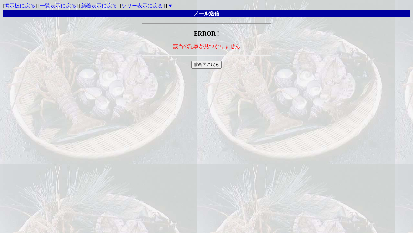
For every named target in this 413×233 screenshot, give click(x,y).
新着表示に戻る (99, 5)
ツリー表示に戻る (142, 5)
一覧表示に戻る (58, 5)
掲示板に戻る (19, 5)
